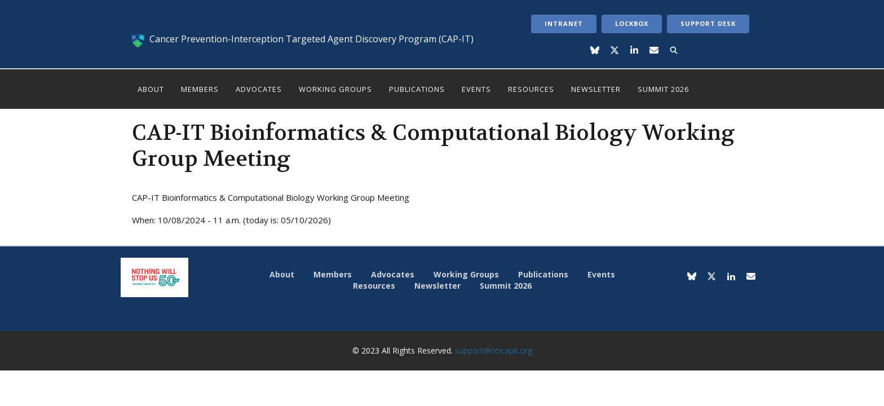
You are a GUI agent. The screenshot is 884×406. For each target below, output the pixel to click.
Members (200, 89)
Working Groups (335, 89)
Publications (417, 89)
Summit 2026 (663, 89)
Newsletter (596, 89)
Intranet (564, 23)
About (151, 89)
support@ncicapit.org (493, 350)
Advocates (259, 89)
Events (476, 89)
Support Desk (708, 23)
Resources (531, 89)
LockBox (631, 23)
